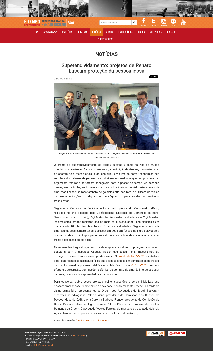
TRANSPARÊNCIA (125, 32)
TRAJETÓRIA (66, 32)
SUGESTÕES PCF (105, 39)
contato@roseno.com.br (42, 345)
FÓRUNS (141, 32)
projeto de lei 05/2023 (131, 256)
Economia (104, 320)
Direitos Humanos (86, 320)
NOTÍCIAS (96, 32)
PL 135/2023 (139, 265)
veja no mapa (79, 335)
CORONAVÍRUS (49, 32)
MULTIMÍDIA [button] (156, 32)
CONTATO (171, 32)
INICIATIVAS (82, 32)
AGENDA (109, 32)
